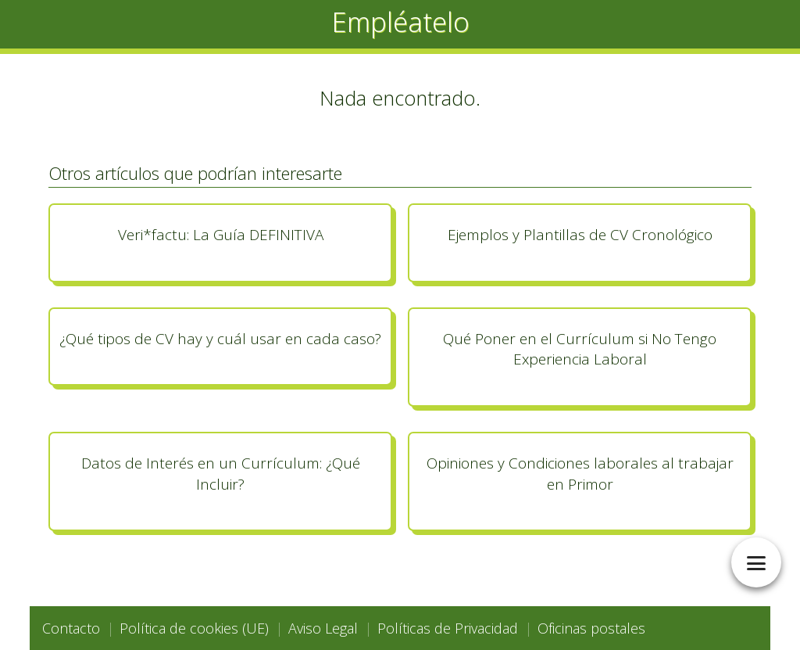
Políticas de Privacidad (447, 628)
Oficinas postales (591, 628)
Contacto (71, 628)
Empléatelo (400, 21)
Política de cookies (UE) (194, 628)
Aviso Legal (323, 628)
